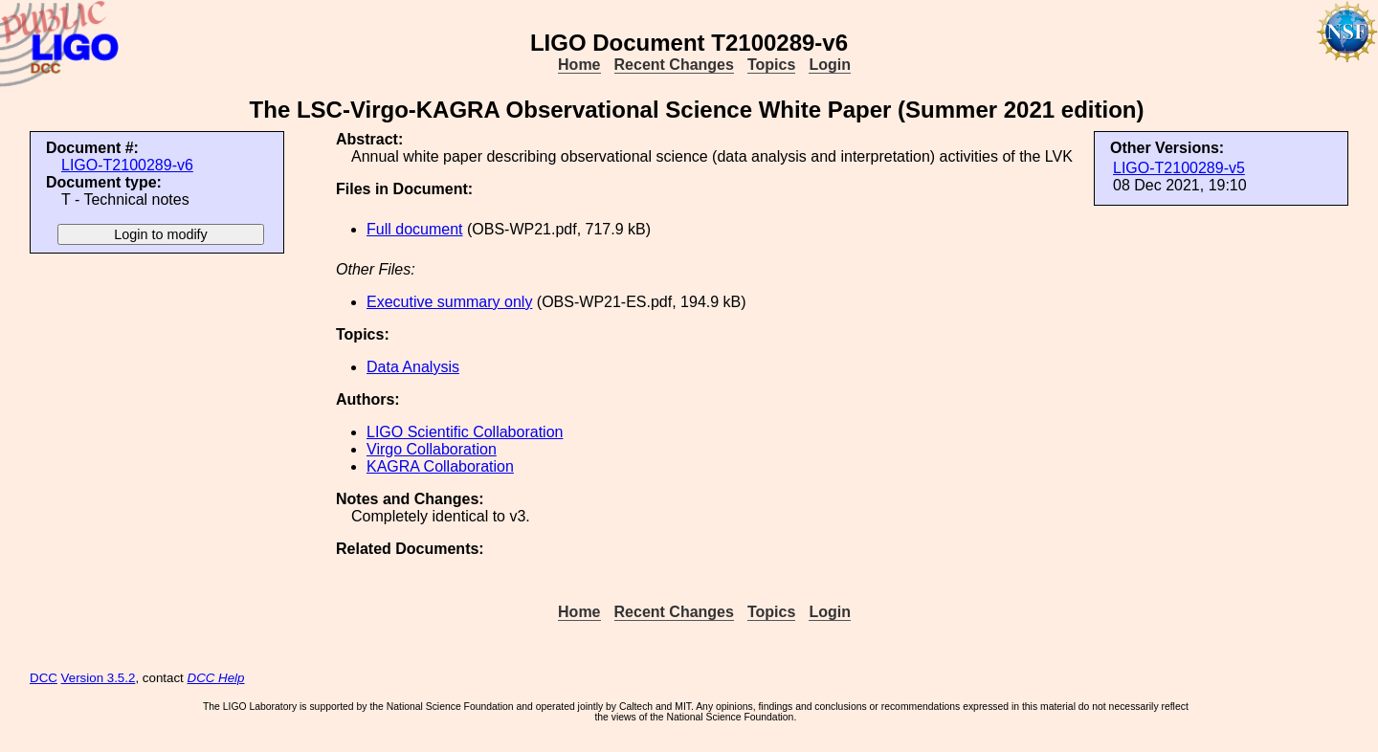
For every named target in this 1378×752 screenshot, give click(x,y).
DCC (43, 678)
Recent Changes (674, 64)
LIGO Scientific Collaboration (465, 432)
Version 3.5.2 (98, 678)
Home (579, 64)
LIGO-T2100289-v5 (1179, 168)
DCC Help (216, 678)
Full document (415, 229)
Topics (771, 64)
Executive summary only (449, 302)
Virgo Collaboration (432, 449)
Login (830, 64)
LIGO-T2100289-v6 (127, 165)
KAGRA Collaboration (440, 466)
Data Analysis (413, 367)
